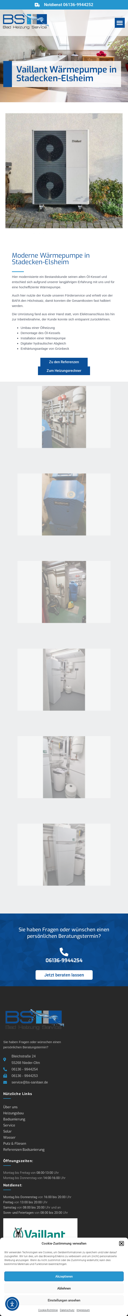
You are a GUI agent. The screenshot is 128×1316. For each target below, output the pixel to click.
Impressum (83, 1310)
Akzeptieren (64, 1276)
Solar (7, 1131)
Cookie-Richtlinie (48, 1310)
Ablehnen (64, 1288)
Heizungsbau (13, 1113)
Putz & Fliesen (14, 1143)
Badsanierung (14, 1119)
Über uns (10, 1107)
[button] (121, 1243)
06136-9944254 (64, 960)
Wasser (9, 1137)
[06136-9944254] (64, 952)
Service (9, 1125)
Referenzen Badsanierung (23, 1149)
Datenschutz (67, 1310)
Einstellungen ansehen (64, 1300)
